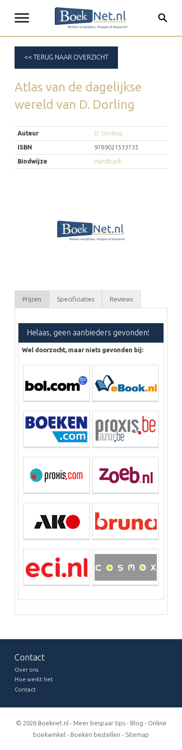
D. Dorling (108, 133)
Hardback (107, 161)
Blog (136, 723)
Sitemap (137, 734)
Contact (25, 689)
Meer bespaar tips (99, 723)
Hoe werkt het (34, 679)
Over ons (26, 669)
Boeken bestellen (95, 734)
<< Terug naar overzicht (66, 57)
